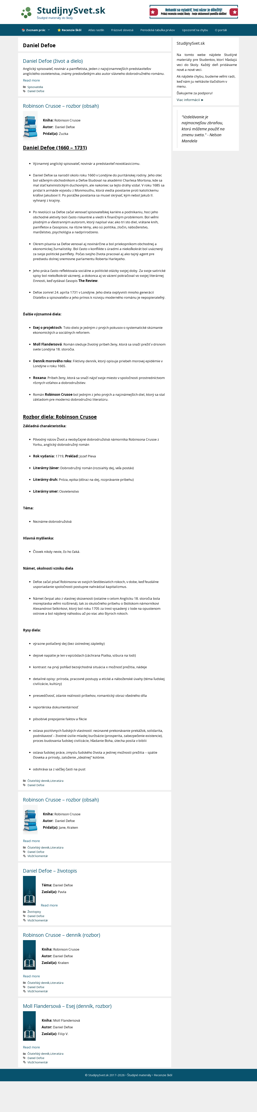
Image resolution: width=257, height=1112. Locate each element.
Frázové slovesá (122, 30)
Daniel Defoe (35, 91)
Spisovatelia (35, 87)
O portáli (221, 30)
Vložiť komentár (37, 856)
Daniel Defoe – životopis (50, 870)
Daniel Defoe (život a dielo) (53, 60)
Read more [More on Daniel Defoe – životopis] (49, 905)
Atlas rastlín (96, 30)
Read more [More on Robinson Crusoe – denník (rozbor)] (31, 976)
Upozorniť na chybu (195, 30)
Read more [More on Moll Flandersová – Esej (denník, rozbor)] (31, 1047)
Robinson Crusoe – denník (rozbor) (61, 934)
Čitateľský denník (38, 781)
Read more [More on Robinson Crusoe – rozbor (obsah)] (31, 841)
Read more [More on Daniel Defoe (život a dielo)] (31, 80)
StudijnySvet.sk (71, 10)
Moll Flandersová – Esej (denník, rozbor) (67, 1006)
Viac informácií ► (190, 99)
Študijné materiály (139, 1075)
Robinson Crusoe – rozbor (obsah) (61, 105)
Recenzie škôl (163, 1075)
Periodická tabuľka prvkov (157, 30)
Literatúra (56, 781)
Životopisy (34, 912)
